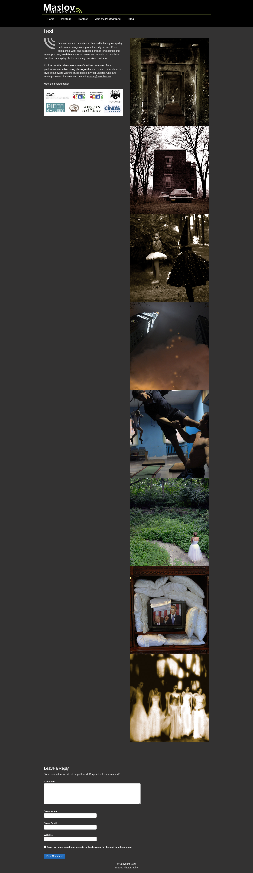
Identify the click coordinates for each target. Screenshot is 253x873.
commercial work (67, 50)
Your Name (51, 811)
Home (50, 19)
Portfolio (66, 19)
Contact (82, 19)
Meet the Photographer (108, 19)
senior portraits (52, 54)
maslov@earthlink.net (99, 76)
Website (48, 835)
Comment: (50, 781)
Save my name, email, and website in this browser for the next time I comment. (89, 847)
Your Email (51, 823)
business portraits (91, 50)
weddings (109, 50)
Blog (131, 19)
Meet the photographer (56, 83)
